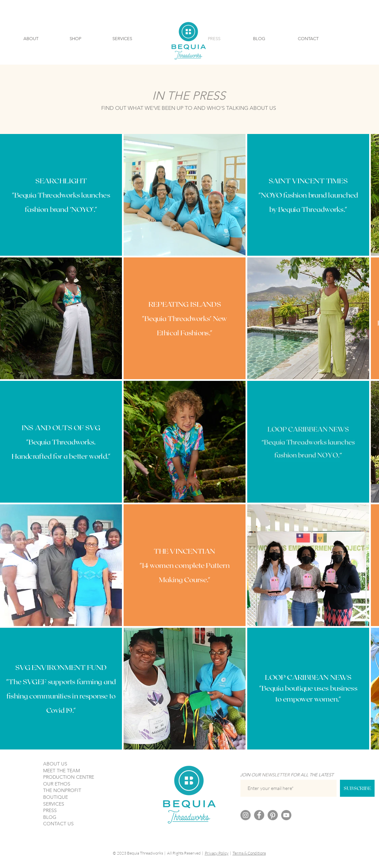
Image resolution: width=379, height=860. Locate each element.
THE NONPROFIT (62, 790)
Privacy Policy (217, 853)
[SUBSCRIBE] (357, 788)
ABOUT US (55, 764)
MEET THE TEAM (61, 771)
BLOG (49, 817)
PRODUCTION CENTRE (68, 777)
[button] (31, 38)
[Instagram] (245, 815)
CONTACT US (58, 824)
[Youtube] (286, 815)
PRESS (50, 810)
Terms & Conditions (249, 853)
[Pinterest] (273, 815)
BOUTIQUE (55, 797)
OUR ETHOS (56, 784)
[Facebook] (259, 815)
